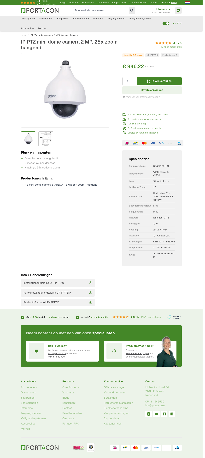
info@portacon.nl (57, 353)
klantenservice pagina (137, 353)
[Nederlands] (187, 3)
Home (23, 35)
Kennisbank (88, 2)
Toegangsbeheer (116, 18)
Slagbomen (63, 18)
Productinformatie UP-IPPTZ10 (57, 302)
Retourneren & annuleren (118, 403)
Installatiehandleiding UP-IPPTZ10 (57, 283)
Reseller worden (72, 413)
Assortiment (28, 381)
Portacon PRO (70, 423)
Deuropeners (46, 18)
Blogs (63, 2)
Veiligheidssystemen (140, 18)
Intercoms (98, 18)
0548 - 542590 (56, 356)
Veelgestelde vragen (116, 413)
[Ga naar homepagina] (40, 10)
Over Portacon (71, 387)
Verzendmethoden (115, 392)
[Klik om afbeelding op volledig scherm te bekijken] (65, 90)
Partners (74, 2)
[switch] (166, 23)
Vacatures (103, 2)
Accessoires (27, 28)
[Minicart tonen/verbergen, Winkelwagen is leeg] (178, 10)
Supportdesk (119, 2)
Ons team (68, 418)
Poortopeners (28, 18)
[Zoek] (132, 10)
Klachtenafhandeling (116, 408)
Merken (42, 28)
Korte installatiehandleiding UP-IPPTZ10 (57, 292)
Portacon (68, 381)
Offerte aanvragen (114, 387)
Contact (153, 2)
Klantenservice (137, 2)
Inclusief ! (94, 317)
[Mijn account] (160, 10)
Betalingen (110, 397)
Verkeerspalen (81, 18)
